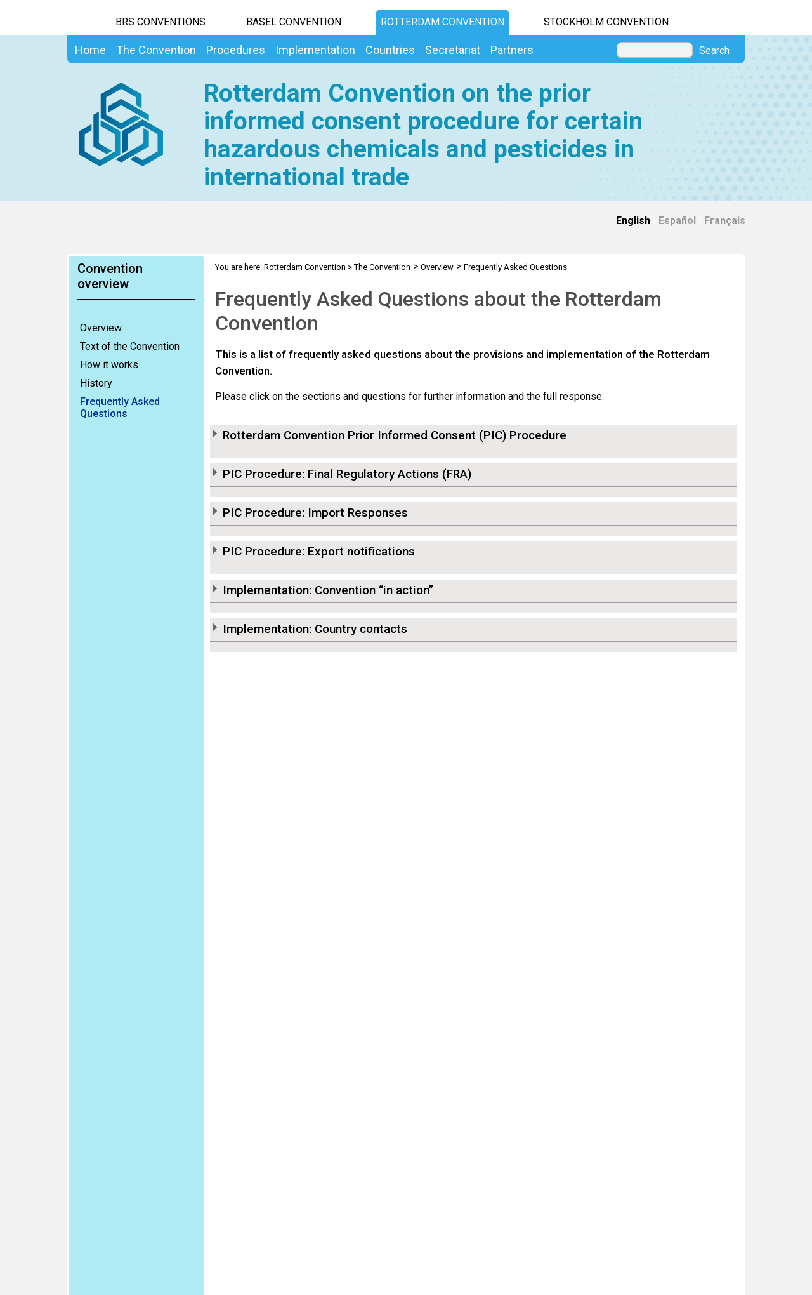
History (96, 383)
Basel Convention (293, 22)
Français (724, 221)
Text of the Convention (130, 346)
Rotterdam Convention (442, 22)
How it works (109, 365)
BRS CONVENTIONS (160, 22)
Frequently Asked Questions (120, 407)
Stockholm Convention (606, 22)
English (633, 221)
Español (677, 221)
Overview (101, 328)
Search (714, 51)
